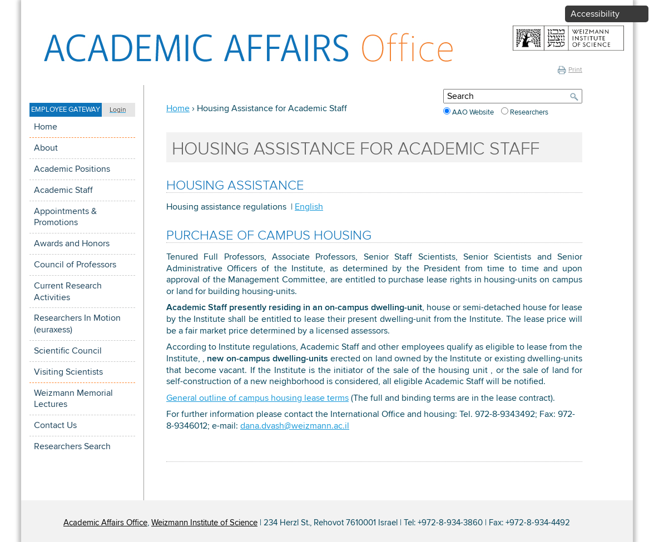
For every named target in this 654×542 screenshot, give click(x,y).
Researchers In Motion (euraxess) (77, 323)
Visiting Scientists (68, 371)
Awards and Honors (72, 243)
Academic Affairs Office (105, 523)
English (309, 206)
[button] (82, 110)
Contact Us (55, 425)
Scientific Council (68, 350)
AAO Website (474, 112)
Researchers (529, 112)
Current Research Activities (68, 291)
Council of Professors (75, 264)
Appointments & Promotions (65, 217)
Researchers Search (72, 446)
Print (569, 70)
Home (45, 126)
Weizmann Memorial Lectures (73, 398)
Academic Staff (63, 190)
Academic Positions (72, 169)
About (46, 147)
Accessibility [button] (595, 13)
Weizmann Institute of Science (204, 523)
